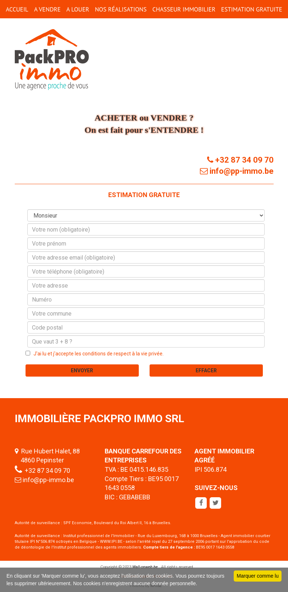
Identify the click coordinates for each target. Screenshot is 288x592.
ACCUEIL (17, 9)
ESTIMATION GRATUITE (251, 9)
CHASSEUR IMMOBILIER (183, 9)
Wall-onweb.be (145, 567)
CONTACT (144, 28)
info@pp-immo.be (48, 480)
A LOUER (78, 9)
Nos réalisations (121, 9)
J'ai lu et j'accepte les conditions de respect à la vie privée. (97, 353)
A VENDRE (47, 9)
